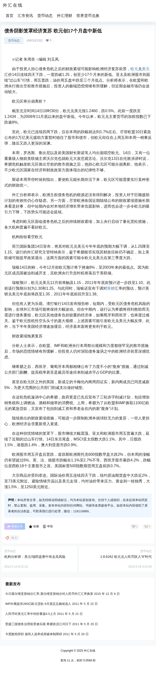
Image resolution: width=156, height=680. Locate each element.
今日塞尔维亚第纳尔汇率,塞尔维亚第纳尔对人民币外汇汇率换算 (49, 594)
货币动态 (45, 16)
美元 (146, 69)
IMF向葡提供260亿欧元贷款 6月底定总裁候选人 (38, 604)
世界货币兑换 (87, 16)
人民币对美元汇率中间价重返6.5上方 (30, 614)
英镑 (111, 288)
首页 (9, 16)
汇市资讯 (25, 16)
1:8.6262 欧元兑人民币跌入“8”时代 (126, 557)
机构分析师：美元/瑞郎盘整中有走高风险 (34, 557)
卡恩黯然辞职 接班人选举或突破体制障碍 (33, 634)
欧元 (134, 69)
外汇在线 (89, 650)
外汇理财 (64, 16)
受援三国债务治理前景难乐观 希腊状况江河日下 (38, 624)
